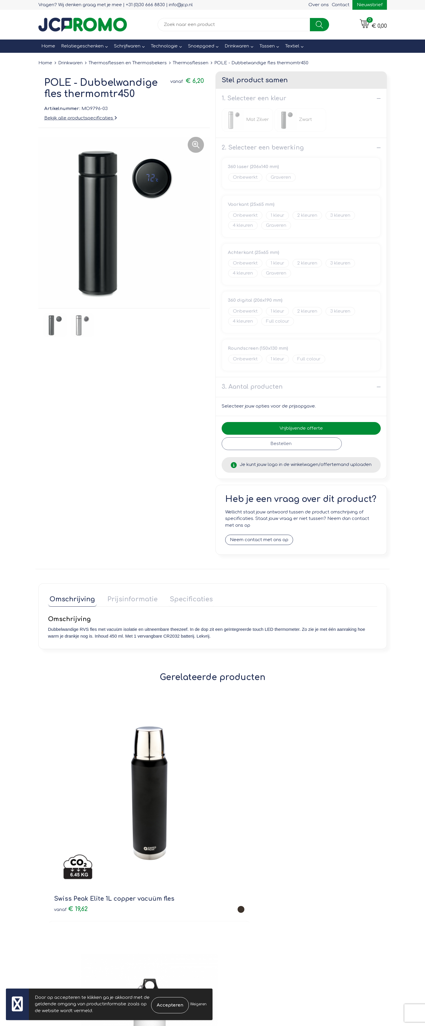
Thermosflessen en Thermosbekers (128, 62)
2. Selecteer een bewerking (263, 147)
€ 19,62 (71, 795)
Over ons (318, 4)
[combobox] (234, 24)
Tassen (267, 46)
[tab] (71, 599)
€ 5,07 (310, 799)
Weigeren (198, 1004)
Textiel (292, 46)
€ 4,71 (228, 799)
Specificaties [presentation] (183, 597)
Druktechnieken (150, 892)
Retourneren (234, 883)
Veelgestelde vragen (156, 883)
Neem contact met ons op (259, 540)
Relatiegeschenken (82, 46)
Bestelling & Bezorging (245, 875)
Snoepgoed (201, 46)
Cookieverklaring (324, 875)
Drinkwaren (237, 46)
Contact (340, 4)
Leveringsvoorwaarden (331, 866)
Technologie (164, 46)
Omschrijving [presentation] (71, 597)
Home (48, 46)
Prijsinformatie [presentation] (127, 597)
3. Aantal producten (252, 386)
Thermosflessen (190, 62)
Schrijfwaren (127, 46)
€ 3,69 (146, 799)
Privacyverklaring (325, 883)
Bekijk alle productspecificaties (80, 118)
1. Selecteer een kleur (254, 98)
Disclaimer (317, 892)
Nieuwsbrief (369, 4)
